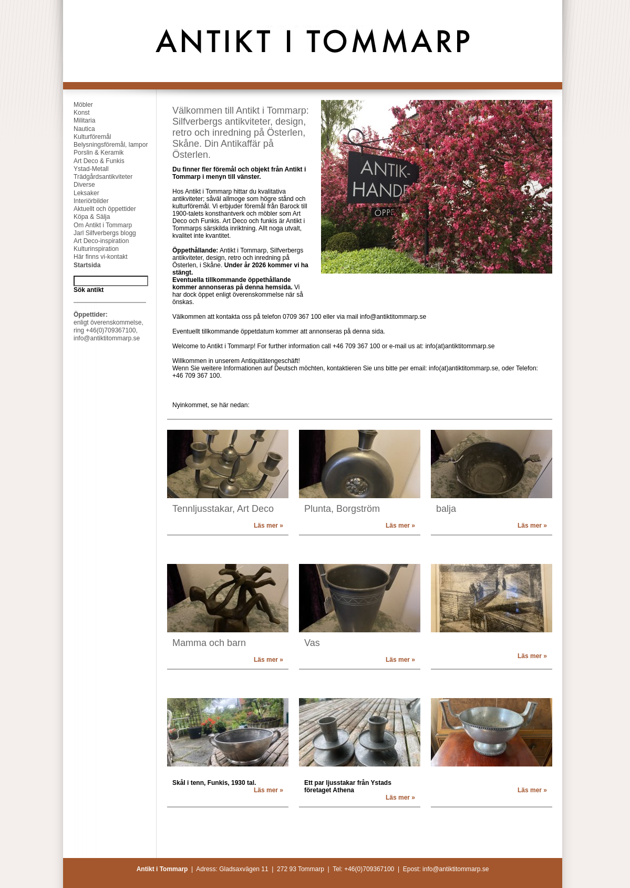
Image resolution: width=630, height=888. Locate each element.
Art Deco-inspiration (96, 241)
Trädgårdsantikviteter (97, 176)
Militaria (79, 120)
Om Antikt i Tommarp (97, 225)
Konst (76, 112)
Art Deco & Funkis (94, 161)
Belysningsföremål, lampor (105, 144)
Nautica (79, 129)
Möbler (78, 104)
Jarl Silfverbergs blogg (99, 233)
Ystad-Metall (86, 169)
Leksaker (81, 193)
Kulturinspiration (91, 249)
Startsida (81, 265)
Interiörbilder (86, 201)
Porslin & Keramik (93, 152)
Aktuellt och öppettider (99, 209)
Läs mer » (268, 525)
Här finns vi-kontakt (95, 256)
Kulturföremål (87, 136)
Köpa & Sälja (86, 216)
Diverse (79, 184)
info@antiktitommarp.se (107, 338)
